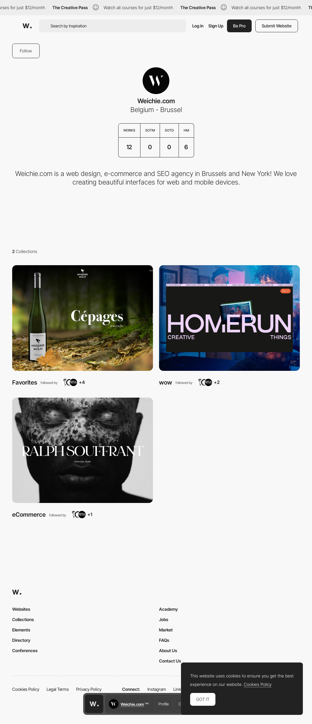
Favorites (24, 382)
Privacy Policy (88, 689)
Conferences (24, 650)
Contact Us (170, 660)
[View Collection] (82, 318)
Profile (163, 703)
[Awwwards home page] (94, 704)
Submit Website (277, 25)
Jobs (163, 619)
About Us (168, 650)
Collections (23, 619)
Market (166, 629)
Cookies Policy (25, 689)
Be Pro (239, 25)
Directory (21, 640)
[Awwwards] (27, 25)
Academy (168, 609)
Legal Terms (58, 689)
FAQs (164, 640)
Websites (21, 609)
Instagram (156, 689)
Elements (21, 629)
